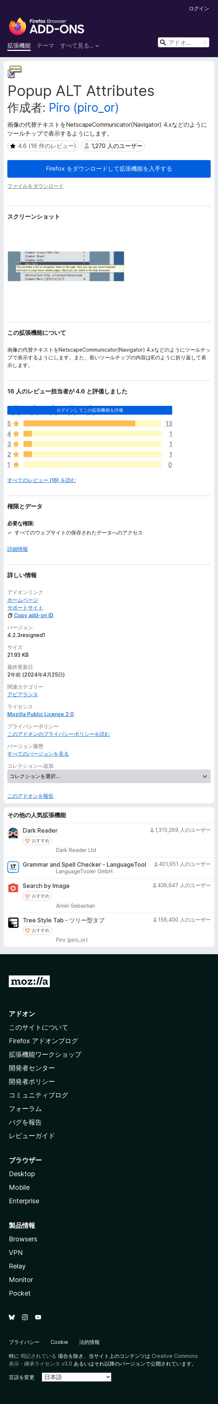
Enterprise (24, 1201)
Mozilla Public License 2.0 (40, 714)
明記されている (38, 1356)
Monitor (21, 1279)
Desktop (22, 1174)
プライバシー (24, 1342)
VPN (16, 1252)
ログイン (199, 8)
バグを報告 (25, 1122)
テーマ (45, 45)
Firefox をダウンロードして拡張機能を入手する (109, 168)
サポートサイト (25, 607)
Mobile (19, 1187)
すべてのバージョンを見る (38, 754)
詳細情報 (17, 549)
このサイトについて (38, 1027)
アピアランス (22, 694)
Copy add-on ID (30, 615)
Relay (17, 1266)
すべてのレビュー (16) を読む (41, 480)
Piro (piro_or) (84, 107)
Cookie (59, 1342)
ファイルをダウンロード (35, 186)
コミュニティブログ (38, 1095)
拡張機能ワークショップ (45, 1054)
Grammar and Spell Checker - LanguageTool (84, 864)
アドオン (22, 1014)
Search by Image (46, 885)
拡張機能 (19, 45)
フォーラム (25, 1108)
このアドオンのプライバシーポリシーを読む (58, 734)
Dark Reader (40, 830)
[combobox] (183, 42)
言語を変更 (21, 1377)
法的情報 (89, 1342)
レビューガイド (32, 1136)
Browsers (23, 1239)
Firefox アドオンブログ (43, 1041)
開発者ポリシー (32, 1081)
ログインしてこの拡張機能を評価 (89, 410)
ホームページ (22, 600)
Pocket (20, 1293)
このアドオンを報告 (30, 796)
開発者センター (32, 1068)
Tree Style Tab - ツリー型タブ (63, 920)
